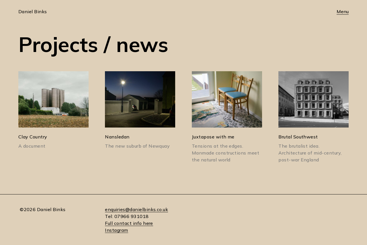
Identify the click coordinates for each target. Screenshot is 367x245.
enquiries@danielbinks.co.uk (136, 209)
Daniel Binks (32, 11)
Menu (343, 11)
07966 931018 (131, 216)
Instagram (116, 230)
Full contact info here (129, 223)
